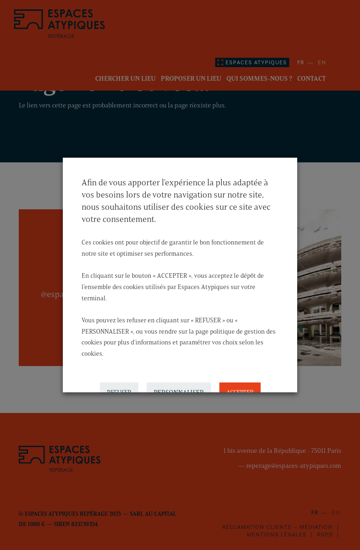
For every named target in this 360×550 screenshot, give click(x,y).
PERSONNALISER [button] (179, 390)
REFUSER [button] (119, 389)
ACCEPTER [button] (240, 389)
